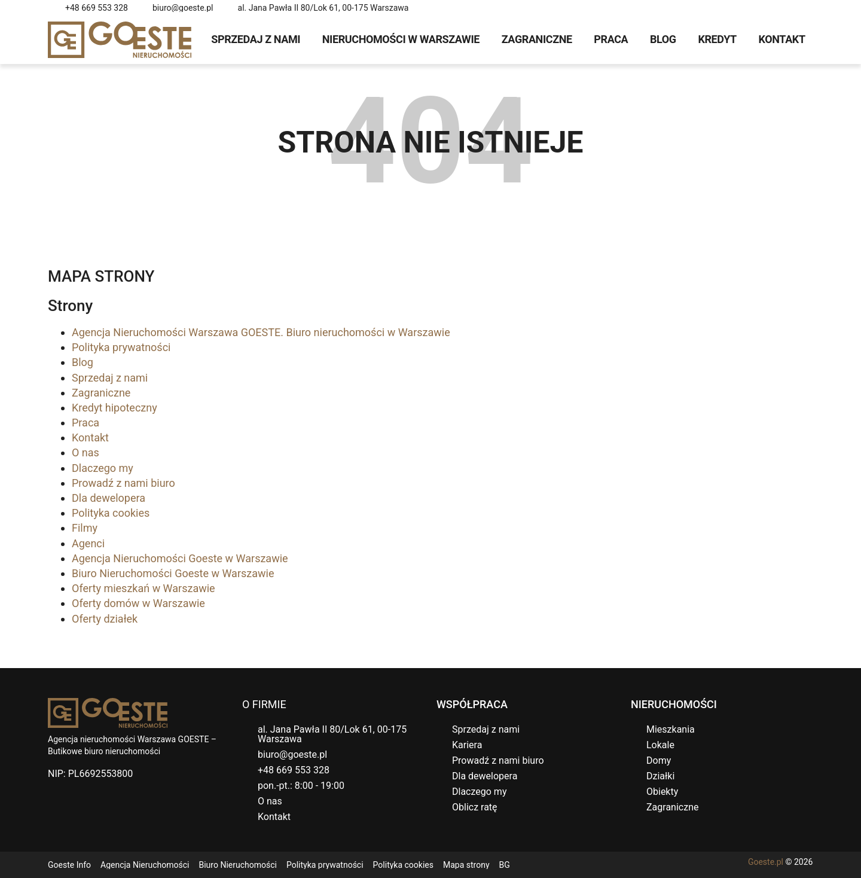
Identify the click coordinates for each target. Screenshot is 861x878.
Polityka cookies (110, 513)
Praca (611, 39)
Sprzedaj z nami (255, 39)
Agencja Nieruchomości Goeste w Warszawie (180, 558)
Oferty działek (105, 618)
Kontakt (782, 39)
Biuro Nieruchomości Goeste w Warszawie (173, 573)
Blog (663, 39)
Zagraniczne (537, 39)
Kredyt (717, 39)
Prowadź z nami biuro (123, 483)
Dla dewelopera (108, 498)
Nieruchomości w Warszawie (401, 39)
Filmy (84, 528)
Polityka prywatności (121, 347)
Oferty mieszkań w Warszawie (143, 588)
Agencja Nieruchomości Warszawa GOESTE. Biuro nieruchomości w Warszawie (261, 332)
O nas (85, 452)
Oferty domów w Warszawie (138, 603)
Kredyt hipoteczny (114, 407)
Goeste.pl (765, 862)
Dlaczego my (102, 468)
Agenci (88, 543)
